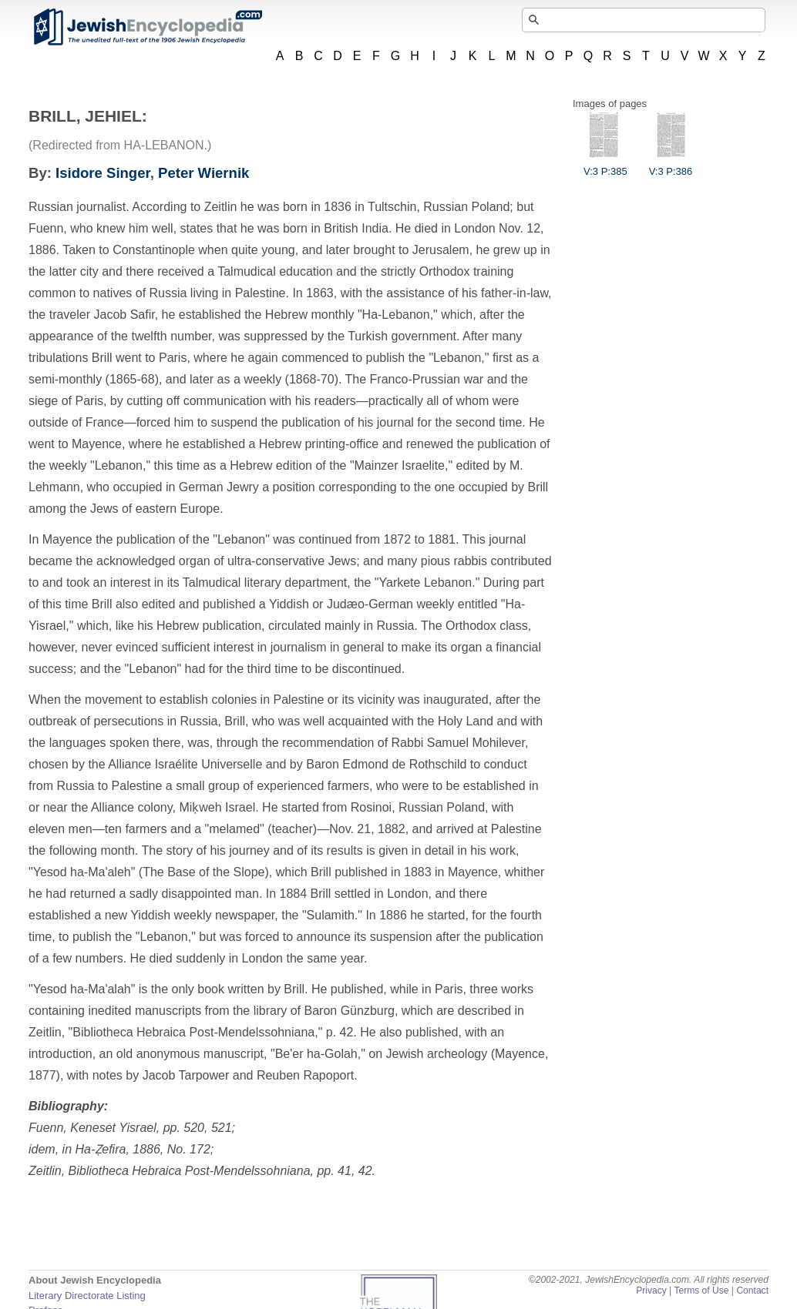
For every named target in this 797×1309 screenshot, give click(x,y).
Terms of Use (701, 1290)
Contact (752, 1290)
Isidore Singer (102, 173)
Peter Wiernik (203, 173)
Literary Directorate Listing (87, 1295)
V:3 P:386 (671, 165)
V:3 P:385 (605, 165)
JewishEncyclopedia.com (147, 27)
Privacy (651, 1290)
